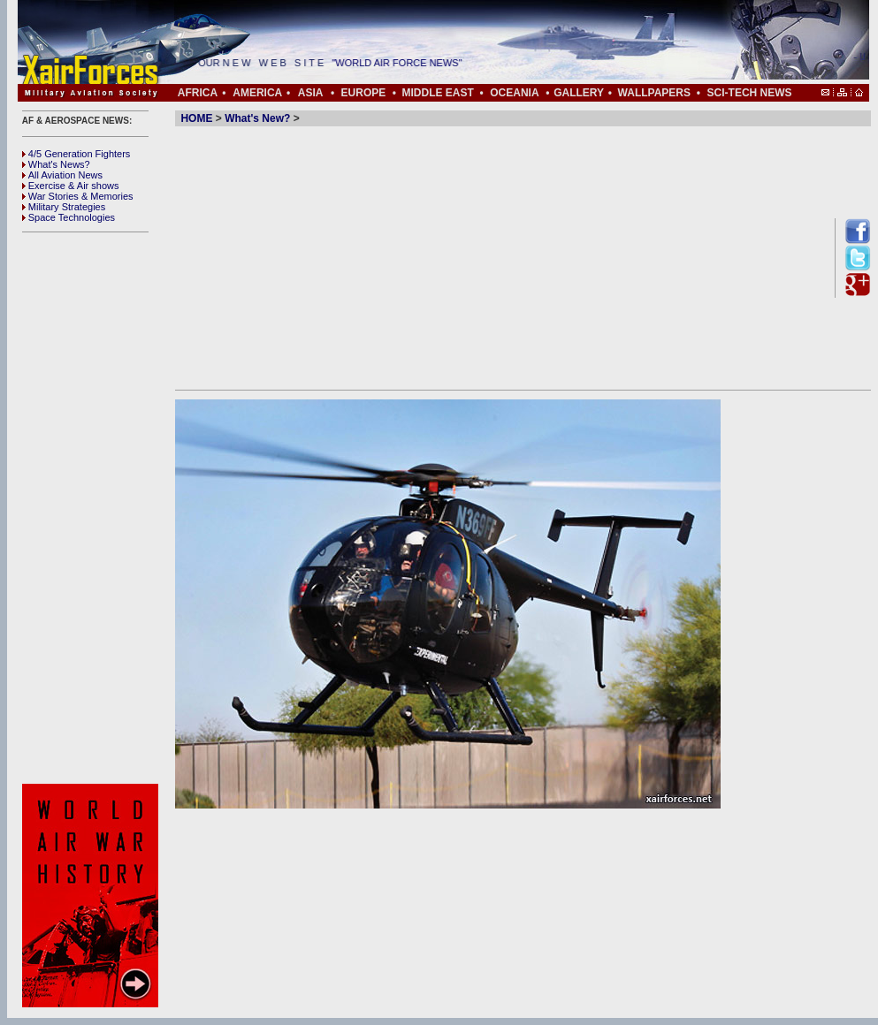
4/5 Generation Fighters (78, 153)
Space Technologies (68, 217)
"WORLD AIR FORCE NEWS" (404, 62)
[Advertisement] (93, 508)
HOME (196, 118)
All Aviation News (62, 175)
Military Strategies (63, 206)
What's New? (257, 118)
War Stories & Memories (78, 196)
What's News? (56, 164)
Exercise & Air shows (70, 185)
